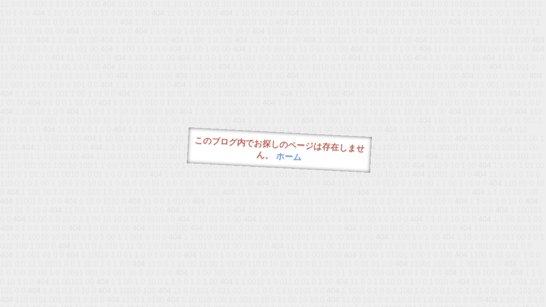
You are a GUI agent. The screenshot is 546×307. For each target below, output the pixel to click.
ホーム (289, 156)
